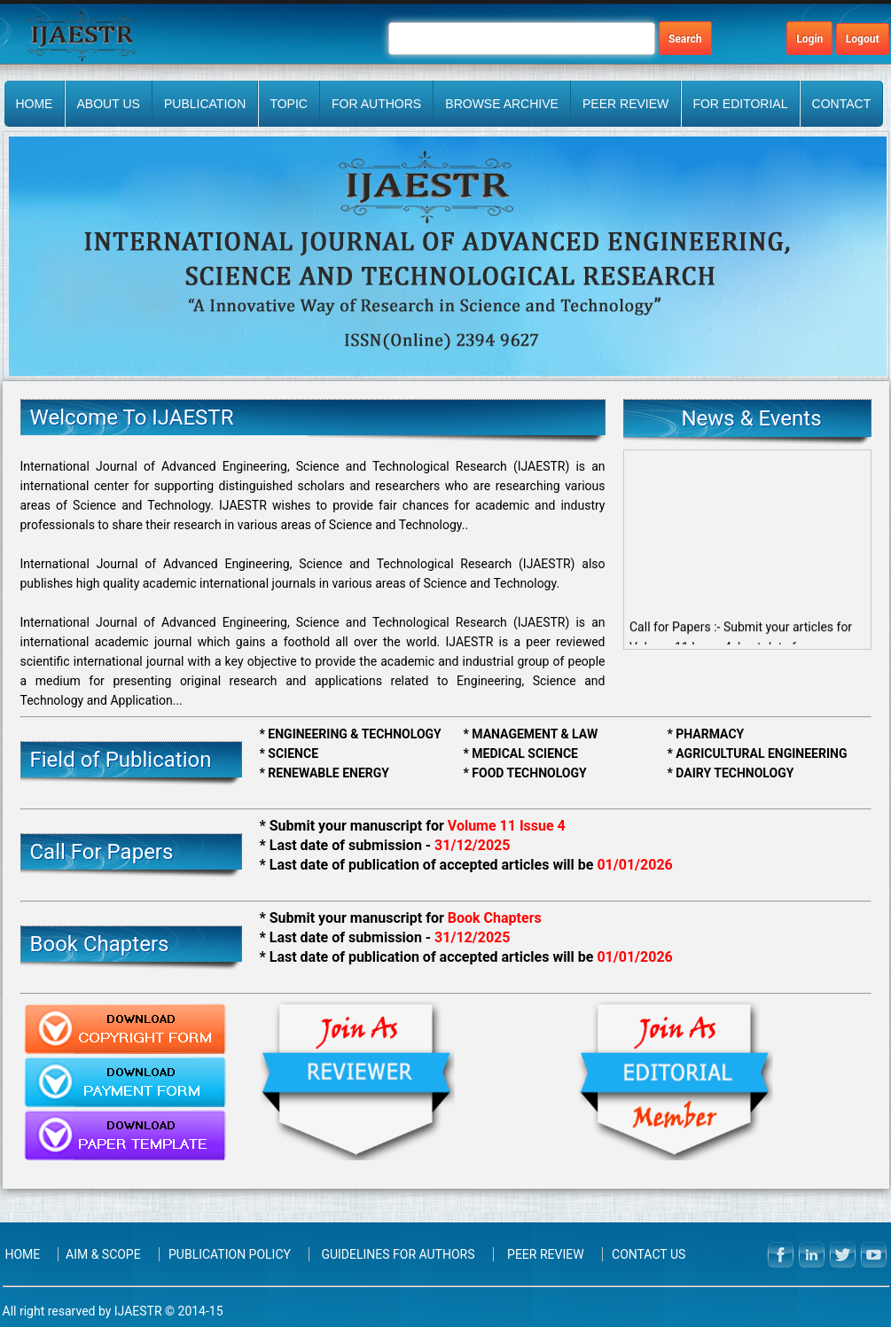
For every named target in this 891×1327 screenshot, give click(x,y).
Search (685, 39)
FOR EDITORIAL (739, 104)
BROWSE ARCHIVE (502, 104)
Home (33, 104)
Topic (289, 104)
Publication (205, 104)
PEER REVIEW (625, 104)
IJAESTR (138, 1311)
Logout (862, 39)
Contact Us (648, 1254)
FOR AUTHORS (376, 104)
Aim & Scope (103, 1254)
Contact (841, 104)
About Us (108, 104)
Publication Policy (229, 1254)
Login (809, 39)
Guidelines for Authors (397, 1254)
